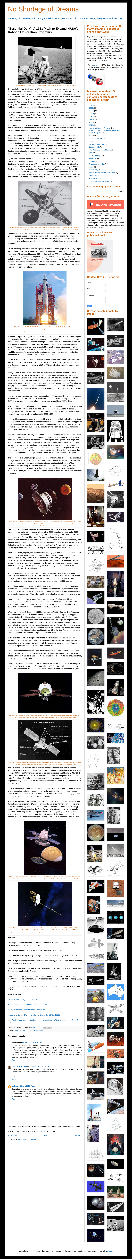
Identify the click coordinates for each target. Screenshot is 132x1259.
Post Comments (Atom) (27, 1139)
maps (91, 167)
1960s (16, 1030)
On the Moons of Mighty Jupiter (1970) (23, 999)
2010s (91, 125)
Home (45, 1135)
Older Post (78, 1135)
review (95, 65)
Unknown (16, 1086)
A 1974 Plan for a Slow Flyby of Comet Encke (26, 1010)
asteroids (92, 158)
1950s (91, 108)
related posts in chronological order (102, 173)
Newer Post (12, 1135)
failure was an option (97, 164)
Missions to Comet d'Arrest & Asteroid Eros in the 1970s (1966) (34, 1015)
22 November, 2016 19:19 (39, 1066)
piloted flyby (93, 170)
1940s (91, 105)
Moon (25, 1030)
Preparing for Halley (96, 144)
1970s (91, 114)
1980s (91, 116)
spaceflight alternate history (99, 181)
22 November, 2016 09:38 (32, 1042)
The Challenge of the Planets (100, 150)
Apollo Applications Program (99, 128)
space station (94, 178)
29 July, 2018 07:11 (27, 1086)
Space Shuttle (94, 147)
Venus (41, 1030)
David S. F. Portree (19, 1066)
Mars (20, 1030)
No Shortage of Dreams (43, 9)
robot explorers (33, 1030)
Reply (14, 1060)
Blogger (110, 1251)
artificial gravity (94, 156)
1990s (91, 119)
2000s (91, 122)
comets (92, 161)
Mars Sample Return (97, 138)
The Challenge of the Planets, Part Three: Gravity (28, 1005)
